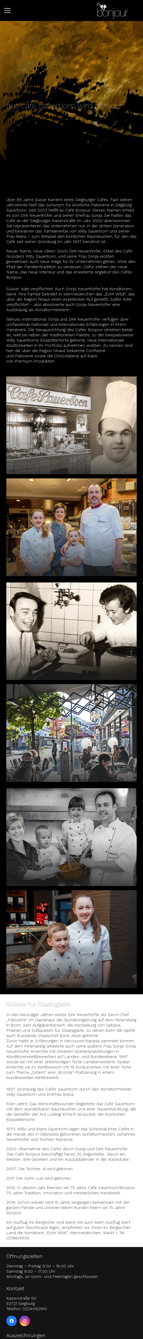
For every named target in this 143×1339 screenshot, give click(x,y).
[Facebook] (11, 1321)
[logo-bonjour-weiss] (112, 10)
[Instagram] (24, 1321)
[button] (7, 10)
